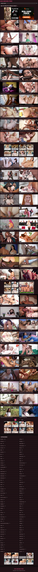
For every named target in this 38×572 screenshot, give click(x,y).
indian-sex (3, 532)
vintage (21, 523)
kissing (2, 542)
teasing (21, 510)
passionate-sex (22, 476)
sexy (21, 497)
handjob (2, 519)
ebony (2, 482)
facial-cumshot (4, 497)
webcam (21, 530)
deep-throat (3, 471)
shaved (21, 499)
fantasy (2, 501)
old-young (22, 465)
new (21, 458)
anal (2, 443)
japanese (2, 538)
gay (2, 510)
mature (21, 448)
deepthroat (3, 473)
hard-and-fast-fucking (5, 523)
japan (2, 536)
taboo (21, 506)
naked (21, 452)
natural (21, 454)
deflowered (3, 478)
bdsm (2, 458)
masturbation (22, 445)
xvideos (21, 542)
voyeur (21, 527)
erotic (2, 484)
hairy (2, 514)
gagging (2, 504)
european (3, 489)
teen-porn (22, 514)
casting (2, 463)
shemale (21, 504)
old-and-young (23, 463)
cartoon (2, 460)
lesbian (2, 549)
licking (21, 439)
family (2, 499)
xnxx (21, 540)
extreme (2, 491)
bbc (2, 454)
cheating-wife (3, 467)
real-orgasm (22, 489)
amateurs (3, 441)
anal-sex (2, 448)
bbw (2, 456)
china (2, 469)
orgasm (21, 469)
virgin (21, 525)
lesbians (2, 551)
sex (21, 495)
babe (2, 450)
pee (21, 480)
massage (21, 441)
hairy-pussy (3, 517)
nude (21, 460)
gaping (2, 508)
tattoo (21, 508)
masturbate (22, 443)
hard (2, 521)
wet (21, 532)
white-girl (22, 536)
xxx (20, 545)
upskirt (21, 521)
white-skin (22, 538)
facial (2, 495)
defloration (3, 476)
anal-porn (3, 445)
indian (2, 527)
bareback (3, 452)
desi (2, 480)
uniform (21, 519)
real (21, 484)
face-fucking (3, 493)
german (2, 512)
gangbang (3, 506)
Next (22, 419)
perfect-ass (22, 482)
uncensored (22, 517)
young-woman (22, 549)
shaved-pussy (22, 501)
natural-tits (22, 456)
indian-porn (3, 530)
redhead (21, 493)
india (2, 525)
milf (21, 450)
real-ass (21, 486)
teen (21, 512)
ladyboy (2, 545)
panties (21, 473)
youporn (21, 551)
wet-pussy (22, 534)
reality (21, 491)
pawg (21, 478)
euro (2, 486)
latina (2, 547)
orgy (21, 471)
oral (21, 467)
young (21, 547)
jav (1, 540)
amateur (3, 439)
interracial (3, 534)
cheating (2, 465)
